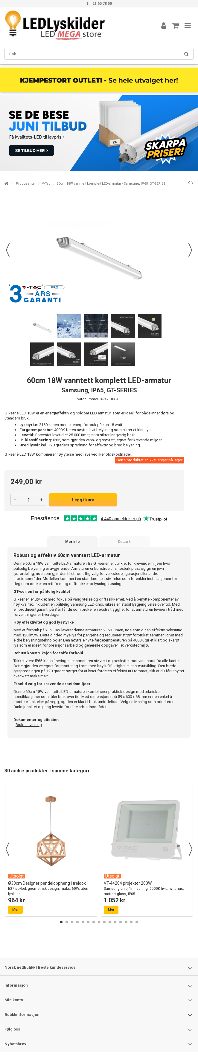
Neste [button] (190, 250)
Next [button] (190, 849)
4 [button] (77, 922)
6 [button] (88, 922)
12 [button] (120, 922)
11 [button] (115, 922)
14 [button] (131, 922)
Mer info (72, 542)
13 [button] (126, 922)
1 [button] (61, 922)
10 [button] (110, 922)
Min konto (13, 1000)
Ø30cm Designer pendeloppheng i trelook (51, 889)
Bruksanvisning (29, 724)
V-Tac (46, 184)
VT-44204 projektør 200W (147, 889)
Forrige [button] (7, 250)
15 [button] (136, 922)
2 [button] (67, 922)
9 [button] (104, 922)
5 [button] (83, 922)
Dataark (124, 542)
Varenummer (87, 399)
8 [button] (99, 922)
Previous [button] (7, 849)
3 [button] (72, 922)
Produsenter (26, 184)
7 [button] (93, 922)
